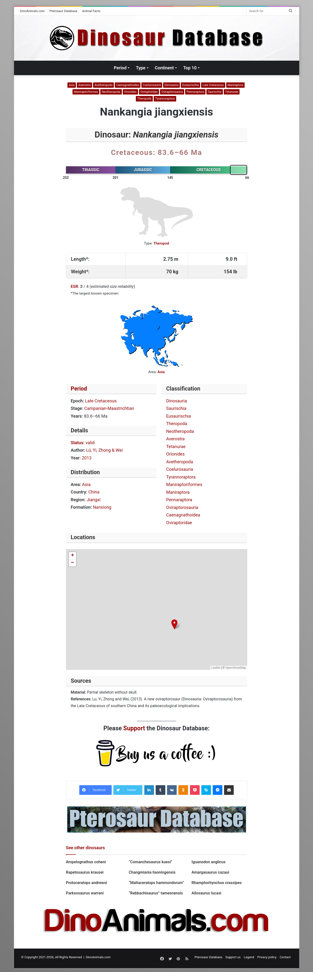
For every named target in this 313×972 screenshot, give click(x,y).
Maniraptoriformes (86, 92)
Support (134, 728)
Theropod (161, 243)
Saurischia (214, 92)
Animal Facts (91, 11)
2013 (86, 457)
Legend (249, 957)
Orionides (130, 92)
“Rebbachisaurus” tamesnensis (156, 893)
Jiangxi (93, 499)
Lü (88, 450)
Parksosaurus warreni (85, 893)
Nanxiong (102, 507)
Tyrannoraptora (165, 98)
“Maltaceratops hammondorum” (156, 882)
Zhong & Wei (110, 450)
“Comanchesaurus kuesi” (150, 862)
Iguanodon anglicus (208, 862)
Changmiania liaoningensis (152, 872)
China (94, 491)
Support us (233, 957)
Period (120, 67)
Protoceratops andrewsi (87, 882)
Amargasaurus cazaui (210, 872)
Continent (164, 67)
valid (90, 442)
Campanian (95, 408)
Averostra (84, 85)
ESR (74, 286)
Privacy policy (267, 957)
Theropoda (144, 98)
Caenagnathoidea (127, 85)
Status (77, 442)
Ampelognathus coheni (86, 862)
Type (140, 67)
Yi (94, 450)
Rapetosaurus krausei (85, 872)
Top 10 (190, 67)
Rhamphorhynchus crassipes (216, 882)
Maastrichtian (121, 408)
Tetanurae (231, 92)
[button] (174, 624)
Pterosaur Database (63, 11)
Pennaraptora (195, 92)
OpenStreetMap (236, 667)
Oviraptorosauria (172, 92)
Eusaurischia (190, 85)
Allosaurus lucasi (206, 893)
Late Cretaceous (213, 85)
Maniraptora (235, 85)
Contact (285, 957)
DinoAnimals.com (32, 11)
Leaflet (215, 667)
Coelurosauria (152, 85)
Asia (71, 85)
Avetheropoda (103, 85)
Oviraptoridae (149, 92)
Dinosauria (171, 85)
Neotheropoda (111, 92)
